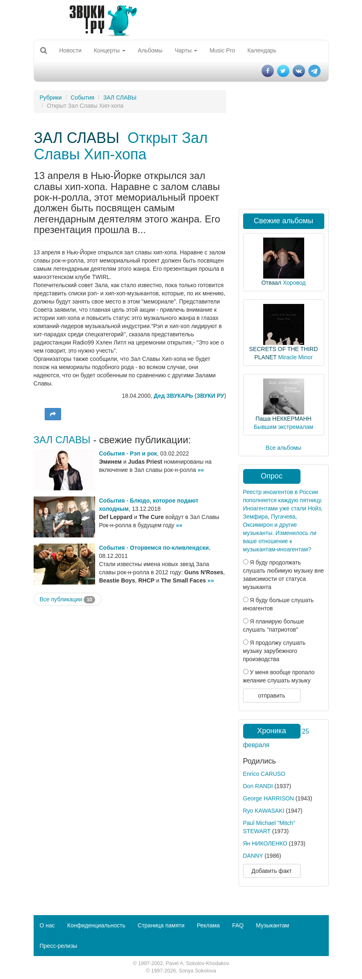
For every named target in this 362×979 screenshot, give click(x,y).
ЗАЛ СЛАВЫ (120, 97)
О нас (47, 925)
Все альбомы (283, 447)
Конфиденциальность (96, 925)
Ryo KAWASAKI (264, 810)
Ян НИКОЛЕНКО (265, 843)
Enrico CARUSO (264, 774)
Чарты (186, 50)
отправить (271, 695)
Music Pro (222, 50)
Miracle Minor (295, 357)
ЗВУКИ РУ (210, 395)
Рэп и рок (143, 453)
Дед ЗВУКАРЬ (173, 395)
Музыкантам (272, 925)
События (82, 97)
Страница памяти (161, 925)
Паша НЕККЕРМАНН (283, 418)
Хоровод (294, 282)
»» (201, 470)
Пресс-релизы (58, 946)
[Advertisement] (130, 671)
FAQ (238, 925)
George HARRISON (268, 798)
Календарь (261, 50)
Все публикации (67, 599)
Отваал (271, 282)
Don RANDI (258, 786)
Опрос (271, 476)
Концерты (109, 50)
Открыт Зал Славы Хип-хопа (121, 146)
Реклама (208, 925)
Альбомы (150, 50)
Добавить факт (272, 871)
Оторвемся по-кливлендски (169, 547)
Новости (70, 50)
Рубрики (51, 97)
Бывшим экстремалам (283, 427)
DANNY (253, 855)
